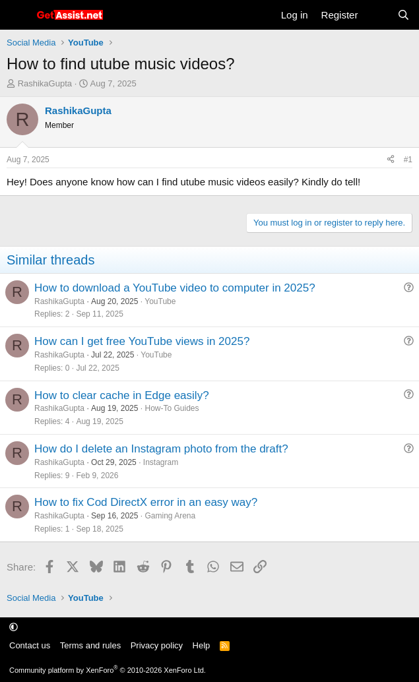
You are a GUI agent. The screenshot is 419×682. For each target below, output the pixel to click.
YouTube (160, 301)
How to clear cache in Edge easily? (121, 395)
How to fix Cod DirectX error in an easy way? (145, 502)
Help (201, 645)
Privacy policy (157, 645)
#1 (408, 159)
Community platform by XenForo (107, 670)
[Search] (403, 15)
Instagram (160, 462)
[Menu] (18, 15)
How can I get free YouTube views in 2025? (141, 341)
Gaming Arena (170, 515)
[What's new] (377, 15)
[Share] (390, 160)
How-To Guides (172, 408)
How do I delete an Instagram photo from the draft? (161, 449)
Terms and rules (90, 645)
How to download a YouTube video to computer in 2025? (174, 288)
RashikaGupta (45, 83)
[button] (13, 627)
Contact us (29, 645)
